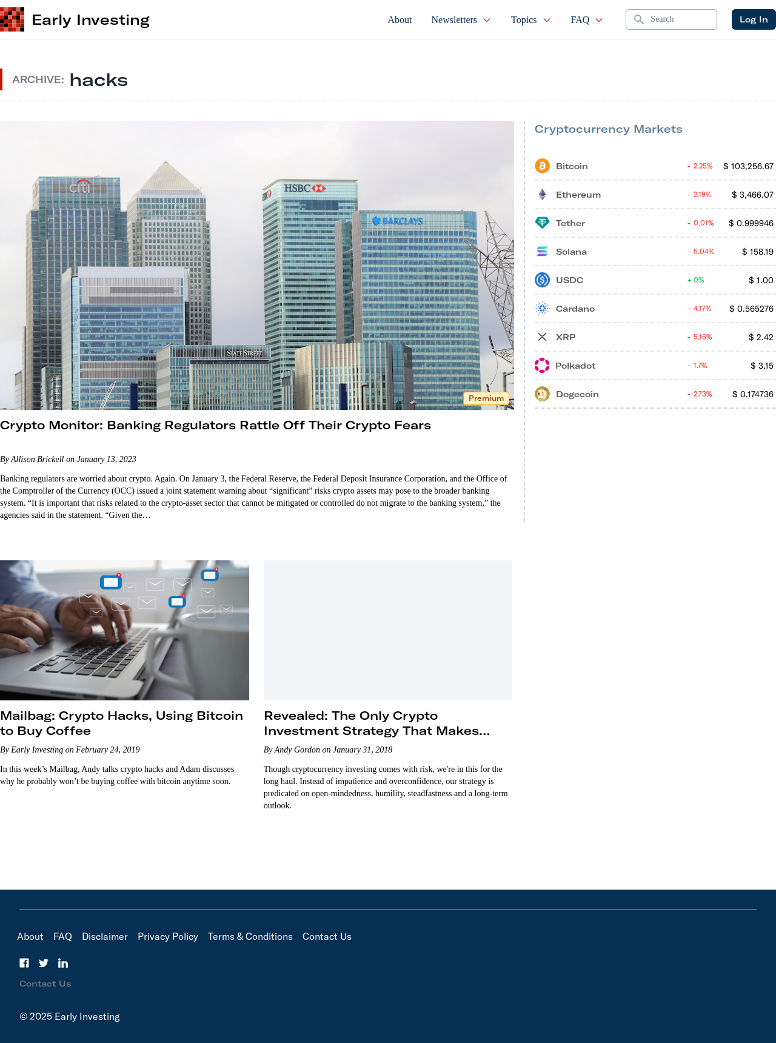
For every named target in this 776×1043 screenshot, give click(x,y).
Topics (531, 20)
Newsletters (462, 20)
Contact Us (327, 936)
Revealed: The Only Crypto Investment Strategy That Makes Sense (371, 730)
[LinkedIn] (63, 963)
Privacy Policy (168, 936)
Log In (754, 19)
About (400, 20)
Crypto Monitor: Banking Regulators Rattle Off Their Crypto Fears (215, 424)
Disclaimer (105, 936)
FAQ (587, 20)
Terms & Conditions (250, 936)
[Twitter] (43, 963)
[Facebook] (24, 963)
